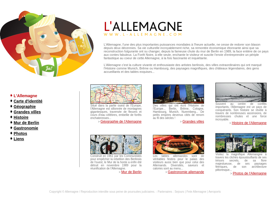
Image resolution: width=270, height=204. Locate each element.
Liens (19, 139)
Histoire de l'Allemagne (249, 123)
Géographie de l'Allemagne (121, 122)
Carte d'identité (28, 101)
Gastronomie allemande (186, 172)
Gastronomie (26, 128)
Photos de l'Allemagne (250, 173)
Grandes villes (27, 112)
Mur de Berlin (26, 122)
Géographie (25, 106)
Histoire (21, 117)
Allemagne (71, 191)
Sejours (179, 191)
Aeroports (214, 191)
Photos (20, 133)
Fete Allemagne (196, 191)
